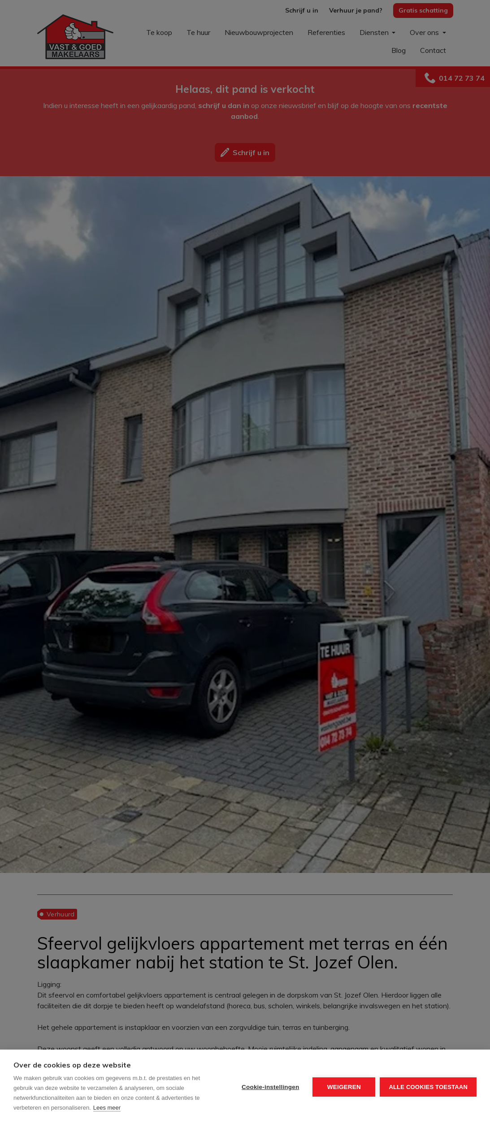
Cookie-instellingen (270, 1087)
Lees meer (107, 1107)
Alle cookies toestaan (428, 1087)
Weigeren (344, 1087)
